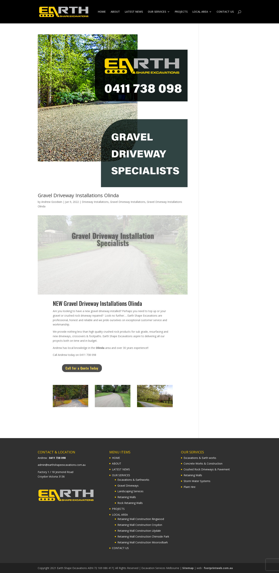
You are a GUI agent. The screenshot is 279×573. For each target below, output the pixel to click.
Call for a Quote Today (92, 368)
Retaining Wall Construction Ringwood (140, 519)
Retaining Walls (126, 497)
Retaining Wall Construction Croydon (139, 525)
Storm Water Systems (197, 481)
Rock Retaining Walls (130, 503)
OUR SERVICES (157, 11)
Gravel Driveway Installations (127, 202)
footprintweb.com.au (218, 568)
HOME (102, 11)
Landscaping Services (130, 491)
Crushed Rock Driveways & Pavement (207, 469)
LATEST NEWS (134, 11)
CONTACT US (225, 11)
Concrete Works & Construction (203, 463)
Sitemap (188, 568)
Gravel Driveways (128, 485)
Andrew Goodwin (51, 202)
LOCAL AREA (200, 11)
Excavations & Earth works (200, 458)
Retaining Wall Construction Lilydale (139, 530)
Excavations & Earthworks (133, 479)
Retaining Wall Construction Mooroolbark (142, 542)
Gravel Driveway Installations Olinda (78, 195)
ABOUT (115, 11)
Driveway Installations (95, 202)
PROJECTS (181, 11)
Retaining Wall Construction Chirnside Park (143, 536)
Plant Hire (189, 487)
